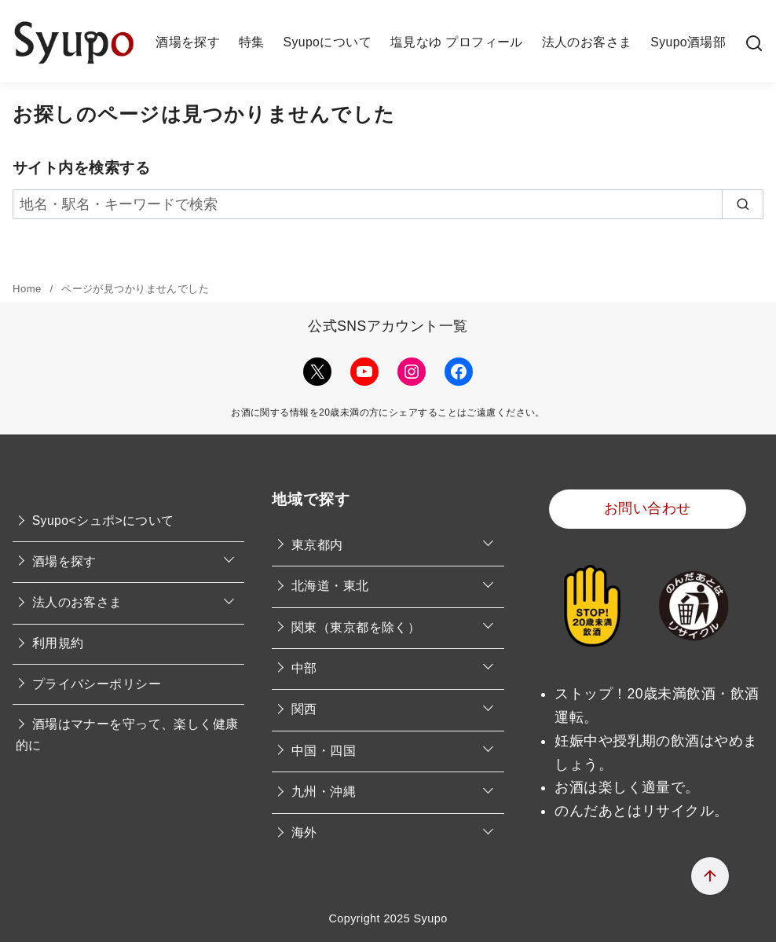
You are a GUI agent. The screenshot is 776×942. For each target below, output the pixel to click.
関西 (304, 709)
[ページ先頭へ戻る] (710, 876)
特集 (252, 42)
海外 (304, 832)
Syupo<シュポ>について (103, 520)
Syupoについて (327, 42)
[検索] (754, 42)
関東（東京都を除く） (355, 627)
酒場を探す (188, 42)
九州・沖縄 (323, 791)
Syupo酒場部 (688, 42)
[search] (743, 204)
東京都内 (317, 545)
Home (29, 289)
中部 (304, 668)
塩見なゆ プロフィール (456, 42)
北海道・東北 (330, 585)
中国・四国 (323, 750)
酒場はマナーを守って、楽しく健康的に (127, 734)
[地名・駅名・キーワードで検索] (388, 204)
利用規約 (58, 643)
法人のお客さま (587, 42)
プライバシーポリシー (96, 684)
